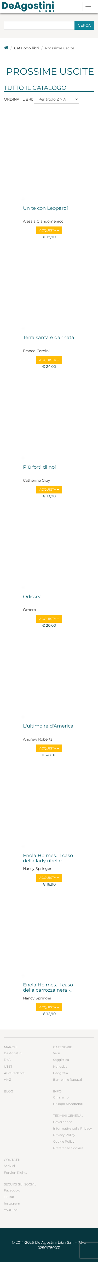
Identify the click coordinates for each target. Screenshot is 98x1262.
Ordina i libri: (18, 99)
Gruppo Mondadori (68, 1104)
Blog (8, 1091)
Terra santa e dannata (48, 337)
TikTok (9, 1197)
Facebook (12, 1190)
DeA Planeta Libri (29, 6)
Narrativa (60, 1066)
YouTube (11, 1210)
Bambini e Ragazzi (67, 1079)
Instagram (12, 1203)
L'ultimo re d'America (48, 726)
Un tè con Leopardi (45, 208)
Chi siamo (61, 1097)
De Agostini (13, 1053)
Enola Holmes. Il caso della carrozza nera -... (48, 987)
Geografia (60, 1073)
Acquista (49, 230)
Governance (62, 1122)
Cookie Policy (63, 1141)
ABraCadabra (14, 1073)
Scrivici (9, 1166)
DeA (7, 1060)
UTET (8, 1066)
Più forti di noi (39, 467)
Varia (57, 1053)
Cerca (84, 25)
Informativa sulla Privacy (72, 1128)
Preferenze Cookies (68, 1148)
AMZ (7, 1079)
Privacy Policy (64, 1135)
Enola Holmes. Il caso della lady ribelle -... (48, 858)
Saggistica (61, 1060)
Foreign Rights (15, 1172)
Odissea (32, 597)
